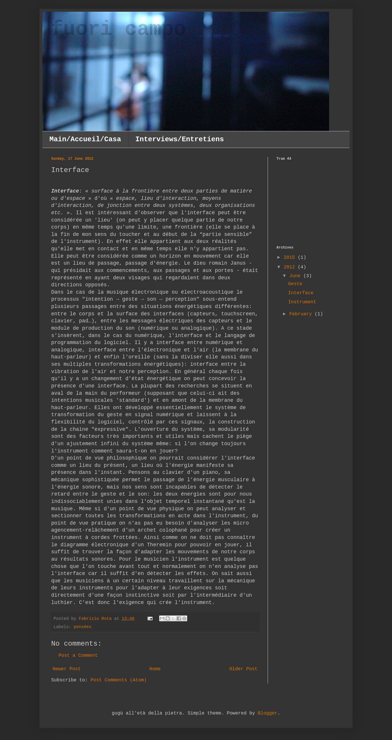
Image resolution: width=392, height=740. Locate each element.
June (296, 276)
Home (155, 669)
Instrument (302, 302)
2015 (291, 257)
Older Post (243, 669)
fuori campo (118, 29)
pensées (82, 627)
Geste (295, 284)
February (301, 314)
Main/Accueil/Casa (85, 139)
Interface (300, 293)
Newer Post (67, 669)
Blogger (267, 713)
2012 (291, 267)
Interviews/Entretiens (179, 139)
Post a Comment (78, 655)
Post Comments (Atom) (118, 680)
